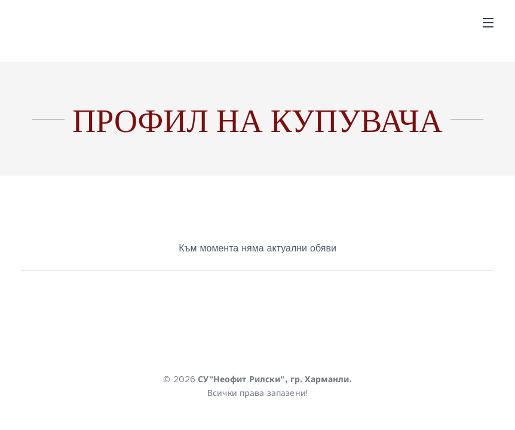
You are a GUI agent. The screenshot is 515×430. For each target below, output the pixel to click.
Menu (488, 22)
